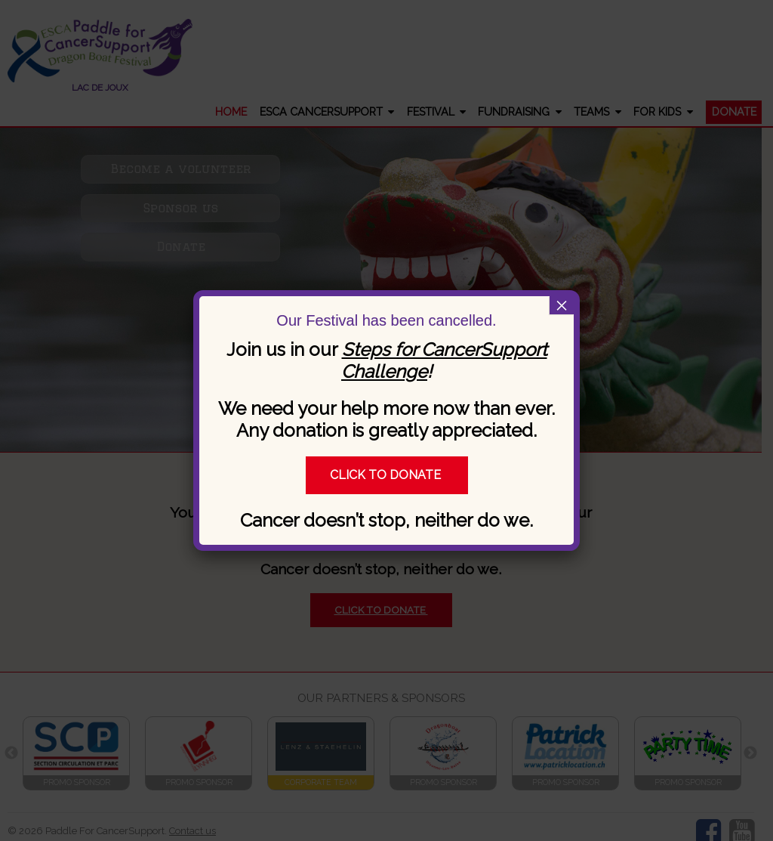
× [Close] (561, 305)
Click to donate (387, 475)
